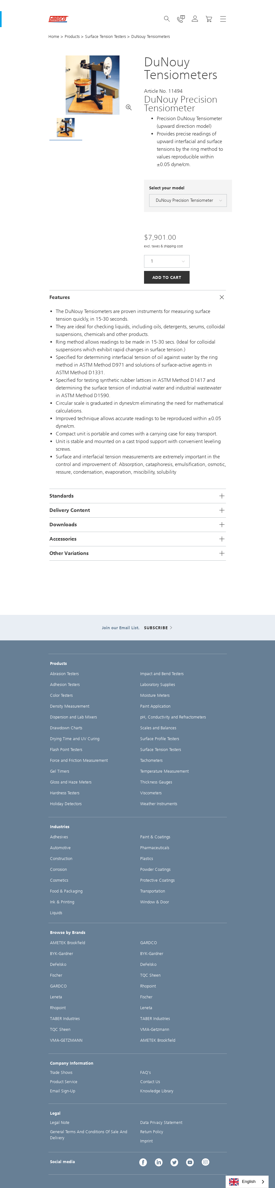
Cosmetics (59, 880)
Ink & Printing (62, 902)
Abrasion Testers (64, 673)
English (242, 1182)
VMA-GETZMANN (66, 1040)
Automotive (60, 847)
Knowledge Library (156, 1091)
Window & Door (154, 902)
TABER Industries (65, 1018)
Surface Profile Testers (159, 738)
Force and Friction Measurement (79, 760)
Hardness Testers (64, 793)
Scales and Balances (158, 727)
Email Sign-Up (62, 1091)
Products (72, 36)
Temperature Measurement (164, 771)
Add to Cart (166, 277)
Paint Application (155, 706)
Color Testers (61, 695)
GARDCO (58, 986)
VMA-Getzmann (154, 1029)
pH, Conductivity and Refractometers (173, 717)
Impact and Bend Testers (162, 673)
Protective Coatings (157, 880)
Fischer (56, 975)
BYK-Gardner (61, 953)
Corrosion (58, 869)
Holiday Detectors (66, 803)
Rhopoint (58, 1007)
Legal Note (59, 1122)
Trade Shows (61, 1072)
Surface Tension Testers (105, 36)
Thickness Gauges (156, 782)
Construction (61, 858)
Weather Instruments (158, 803)
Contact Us (150, 1081)
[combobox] (247, 1182)
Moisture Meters (155, 695)
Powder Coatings (155, 869)
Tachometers (151, 760)
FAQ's (145, 1072)
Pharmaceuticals (154, 847)
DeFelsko (58, 964)
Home (53, 36)
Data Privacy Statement (161, 1122)
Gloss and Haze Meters (70, 782)
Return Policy (151, 1131)
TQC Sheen (60, 1029)
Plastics (146, 858)
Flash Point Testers (66, 749)
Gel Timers (59, 771)
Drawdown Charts (66, 727)
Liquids (56, 912)
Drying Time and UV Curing (74, 738)
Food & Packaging (66, 891)
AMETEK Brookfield (67, 942)
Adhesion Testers (65, 684)
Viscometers (151, 793)
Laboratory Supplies (157, 684)
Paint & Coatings (155, 837)
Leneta (56, 997)
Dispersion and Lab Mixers (73, 717)
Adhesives (59, 837)
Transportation (152, 891)
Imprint (146, 1141)
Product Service (63, 1081)
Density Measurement (69, 706)
